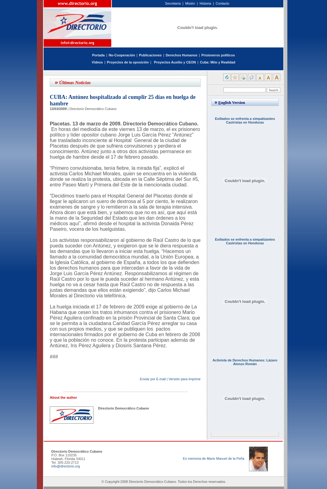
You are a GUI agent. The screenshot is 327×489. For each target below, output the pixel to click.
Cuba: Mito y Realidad (217, 62)
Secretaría (173, 3)
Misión (190, 3)
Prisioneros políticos (218, 55)
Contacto (222, 3)
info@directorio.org (65, 466)
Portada (98, 55)
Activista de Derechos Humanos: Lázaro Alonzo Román (245, 362)
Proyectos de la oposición (128, 62)
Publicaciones (150, 55)
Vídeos (97, 62)
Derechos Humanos (181, 55)
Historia (205, 3)
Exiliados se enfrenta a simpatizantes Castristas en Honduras (245, 120)
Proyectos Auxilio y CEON (175, 62)
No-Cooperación (122, 55)
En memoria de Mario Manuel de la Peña (213, 458)
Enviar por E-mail (153, 379)
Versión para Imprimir (184, 379)
